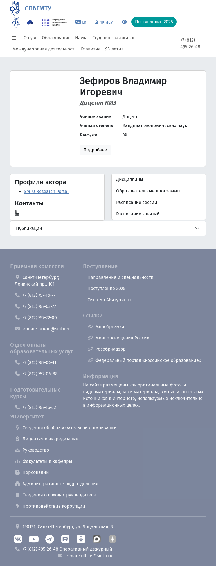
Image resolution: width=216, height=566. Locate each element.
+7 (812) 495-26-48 (190, 43)
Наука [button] (81, 37)
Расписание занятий (138, 214)
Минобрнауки (105, 326)
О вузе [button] (30, 37)
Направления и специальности (120, 277)
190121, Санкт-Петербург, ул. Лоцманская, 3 (64, 526)
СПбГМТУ (38, 8)
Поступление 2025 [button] (154, 21)
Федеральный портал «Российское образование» (144, 360)
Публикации (29, 228)
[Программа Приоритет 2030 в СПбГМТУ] (30, 22)
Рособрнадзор (106, 349)
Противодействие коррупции (50, 506)
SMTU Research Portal (46, 191)
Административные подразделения (56, 483)
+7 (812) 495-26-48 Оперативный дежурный (63, 549)
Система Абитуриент (109, 299)
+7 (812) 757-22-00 (36, 317)
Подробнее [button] (95, 150)
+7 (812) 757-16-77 (35, 295)
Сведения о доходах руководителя (55, 495)
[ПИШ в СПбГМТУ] (54, 22)
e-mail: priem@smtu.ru (43, 329)
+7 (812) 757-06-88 (36, 373)
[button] (15, 37)
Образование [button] (56, 37)
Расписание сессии (136, 202)
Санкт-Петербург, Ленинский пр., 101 (37, 281)
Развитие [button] (91, 49)
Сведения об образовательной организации (66, 427)
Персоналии (32, 472)
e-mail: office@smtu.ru (84, 555)
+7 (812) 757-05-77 (35, 306)
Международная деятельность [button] (44, 49)
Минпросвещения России (118, 337)
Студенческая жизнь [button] (113, 37)
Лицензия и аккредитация (46, 438)
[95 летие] (16, 22)
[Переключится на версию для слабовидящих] (124, 22)
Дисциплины (129, 179)
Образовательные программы (148, 191)
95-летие (114, 49)
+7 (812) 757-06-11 (35, 362)
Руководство (32, 450)
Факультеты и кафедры (43, 461)
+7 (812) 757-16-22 (35, 407)
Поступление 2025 (106, 288)
